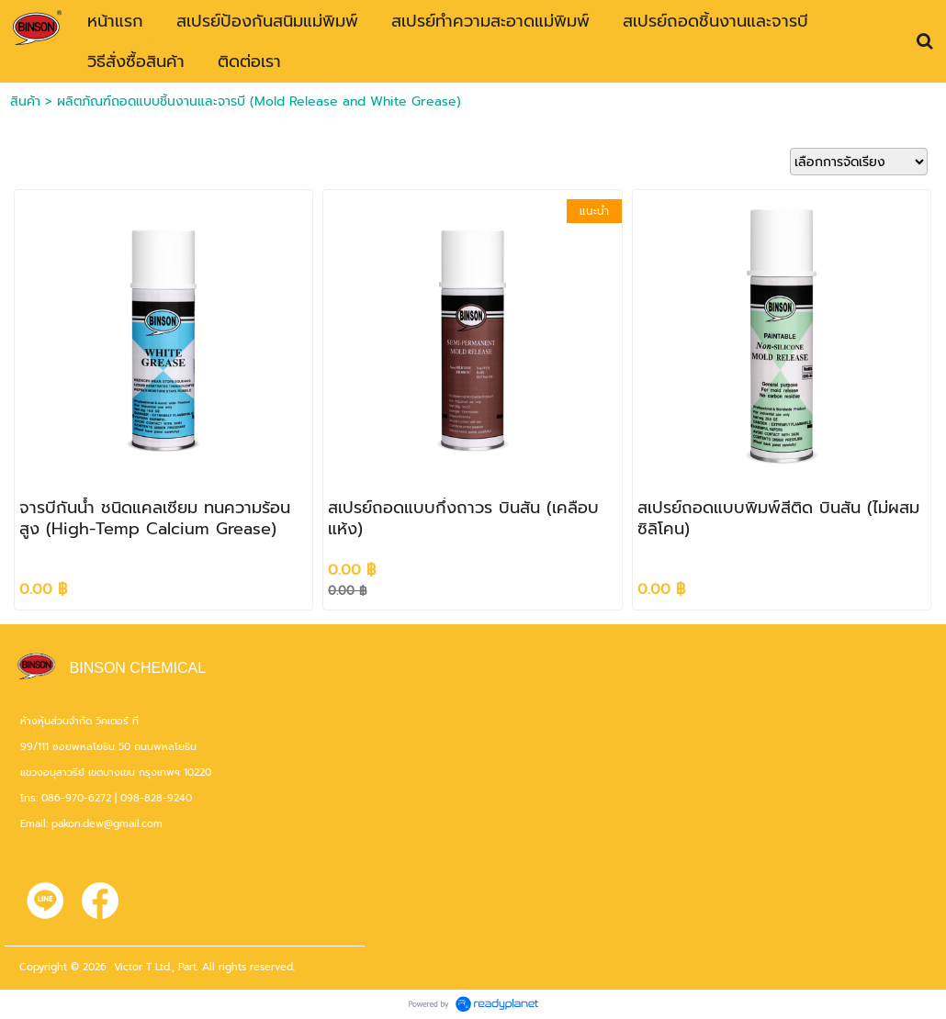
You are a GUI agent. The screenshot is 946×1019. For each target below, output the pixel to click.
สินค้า (25, 101)
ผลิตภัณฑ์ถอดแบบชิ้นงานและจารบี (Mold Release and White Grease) (259, 101)
